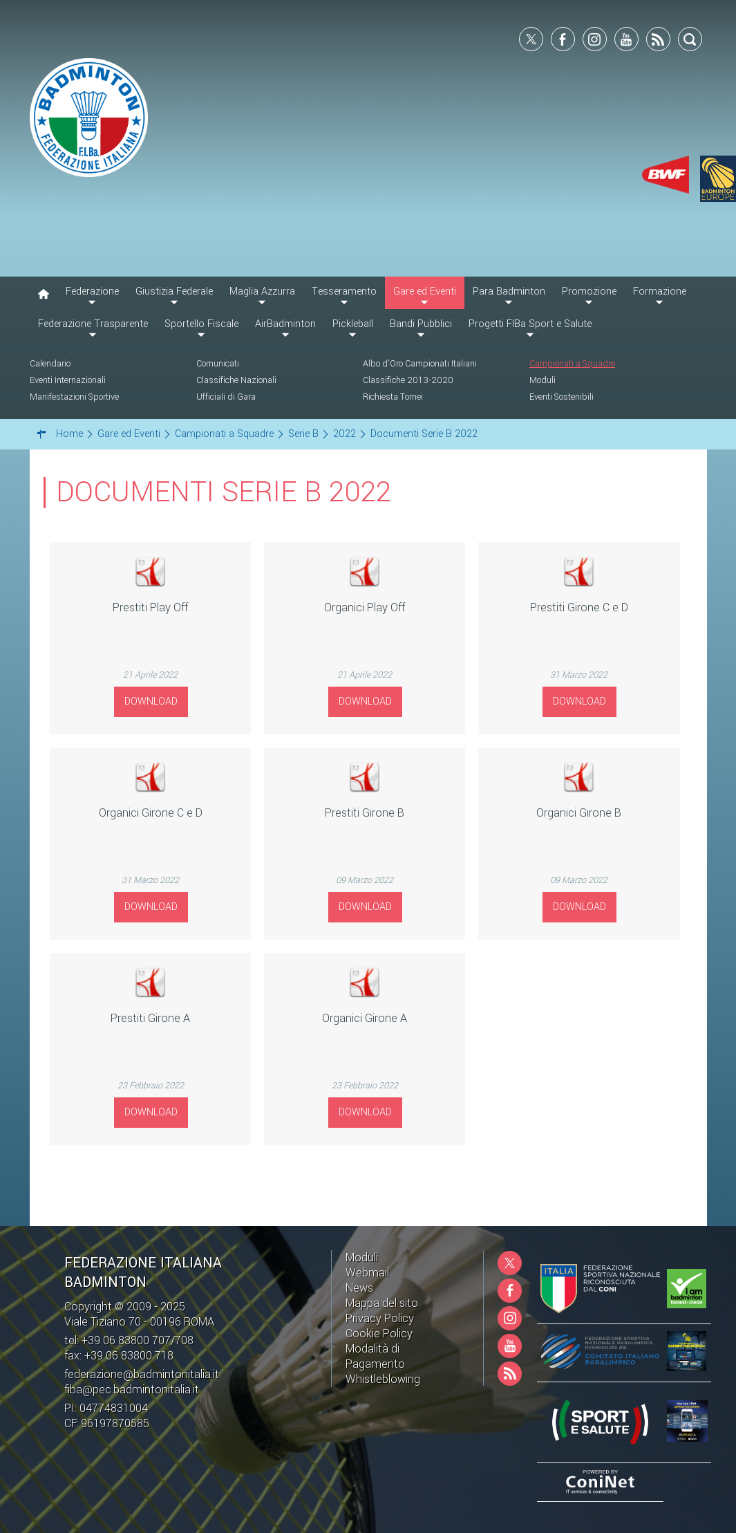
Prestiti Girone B (364, 813)
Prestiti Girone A (150, 1018)
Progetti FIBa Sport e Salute (530, 324)
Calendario (50, 363)
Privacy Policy (380, 1318)
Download (151, 701)
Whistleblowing (383, 1379)
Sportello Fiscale (201, 324)
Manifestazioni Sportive (74, 397)
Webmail (367, 1273)
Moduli (542, 380)
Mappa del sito (382, 1303)
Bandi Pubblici (421, 324)
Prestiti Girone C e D (579, 607)
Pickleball (352, 324)
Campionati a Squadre (572, 363)
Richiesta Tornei (393, 397)
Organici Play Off (364, 607)
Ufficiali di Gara (226, 397)
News (359, 1288)
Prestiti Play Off (150, 607)
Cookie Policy (379, 1333)
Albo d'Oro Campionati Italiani (420, 363)
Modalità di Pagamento (375, 1356)
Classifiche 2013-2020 (408, 380)
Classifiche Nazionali (236, 380)
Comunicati (217, 363)
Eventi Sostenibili (561, 397)
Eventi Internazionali (68, 380)
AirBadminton (285, 324)
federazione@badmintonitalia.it (141, 1374)
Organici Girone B (578, 813)
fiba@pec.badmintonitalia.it (131, 1389)
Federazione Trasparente (93, 324)
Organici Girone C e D (150, 813)
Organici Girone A (364, 1018)
